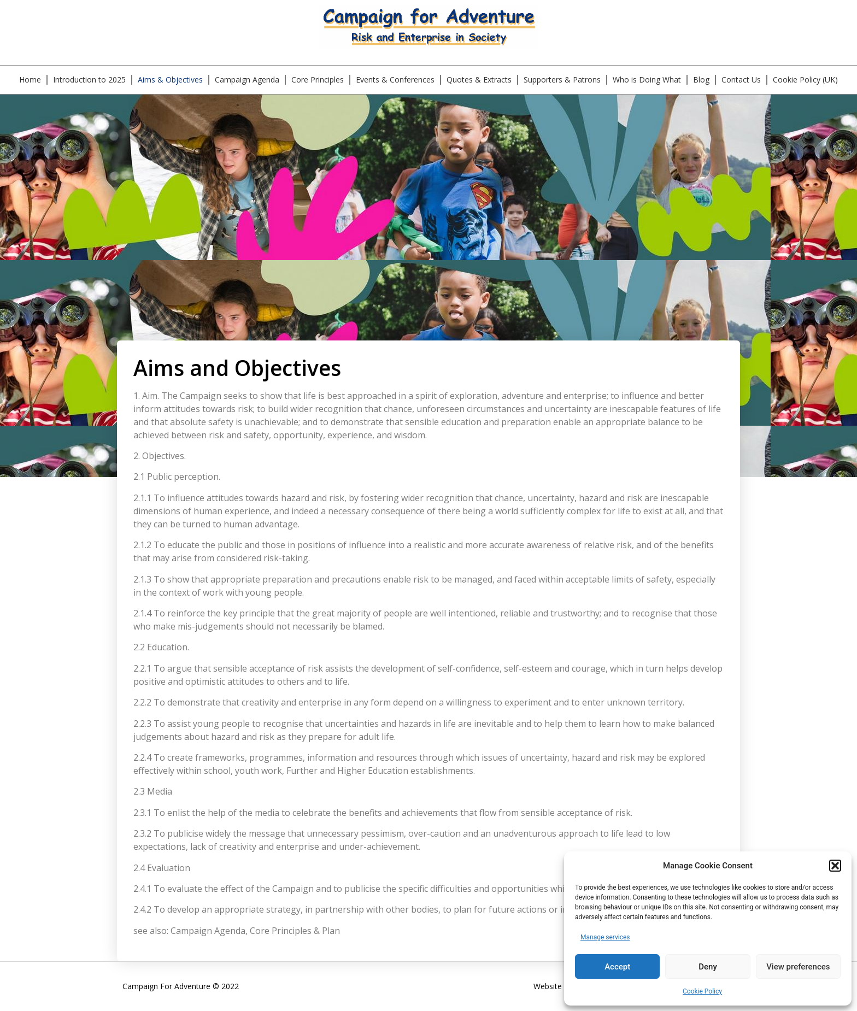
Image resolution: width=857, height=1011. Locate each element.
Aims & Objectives (170, 79)
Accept (617, 967)
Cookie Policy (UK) (805, 79)
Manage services (605, 937)
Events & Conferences (395, 79)
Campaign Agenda (247, 79)
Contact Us (741, 79)
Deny (707, 967)
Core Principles (317, 79)
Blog (701, 79)
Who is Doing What (647, 79)
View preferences (798, 967)
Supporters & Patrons (562, 79)
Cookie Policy (702, 991)
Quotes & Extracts (479, 79)
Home (30, 79)
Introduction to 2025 (89, 79)
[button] (835, 865)
